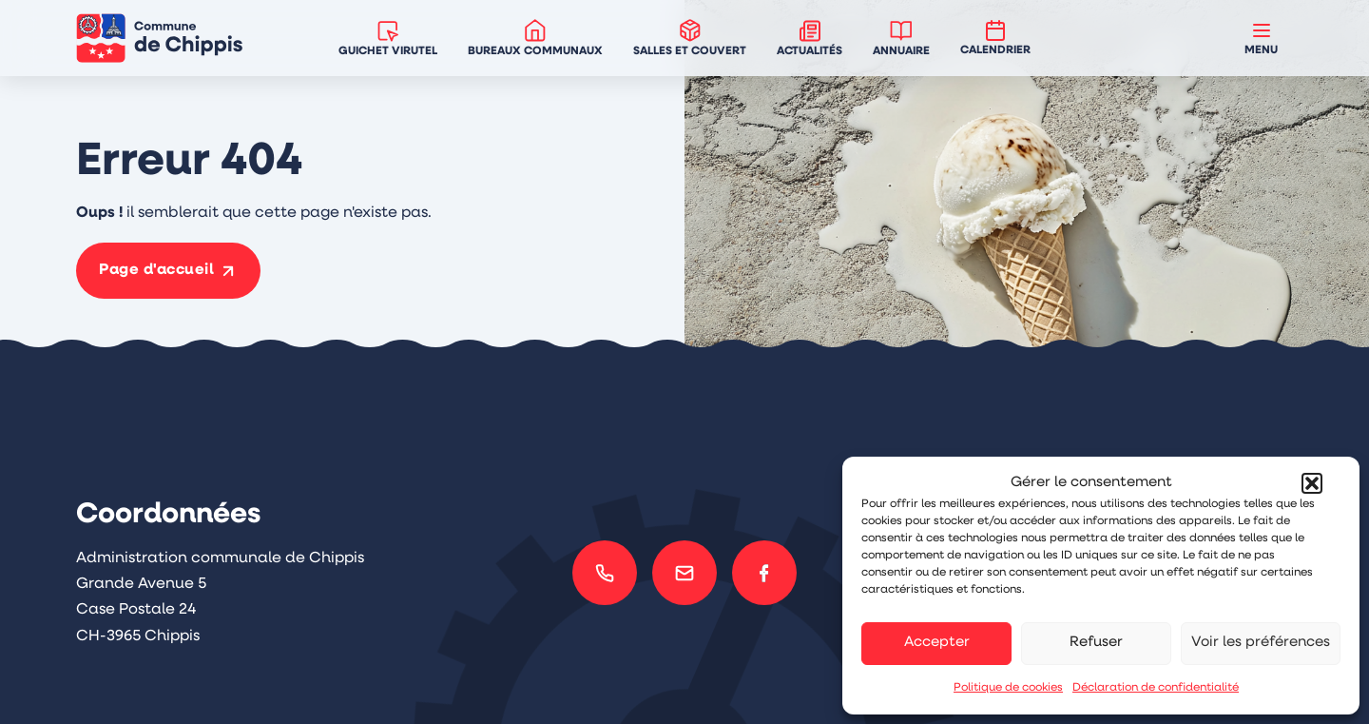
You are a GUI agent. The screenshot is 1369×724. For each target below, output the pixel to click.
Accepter (937, 643)
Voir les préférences (1260, 643)
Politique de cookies (1008, 688)
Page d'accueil (156, 270)
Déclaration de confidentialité (1155, 688)
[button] (1311, 483)
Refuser (1096, 643)
